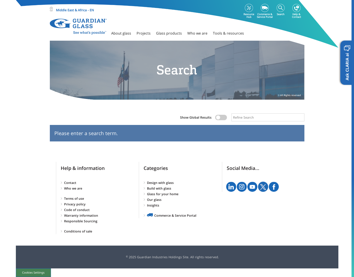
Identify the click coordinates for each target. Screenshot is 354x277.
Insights (153, 205)
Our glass (154, 199)
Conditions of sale (78, 231)
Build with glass (159, 188)
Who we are (73, 188)
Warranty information (81, 215)
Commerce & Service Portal (175, 215)
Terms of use (74, 198)
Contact (70, 183)
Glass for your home (162, 194)
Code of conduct (77, 210)
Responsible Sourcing (80, 221)
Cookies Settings (33, 272)
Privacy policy (75, 204)
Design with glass (160, 183)
